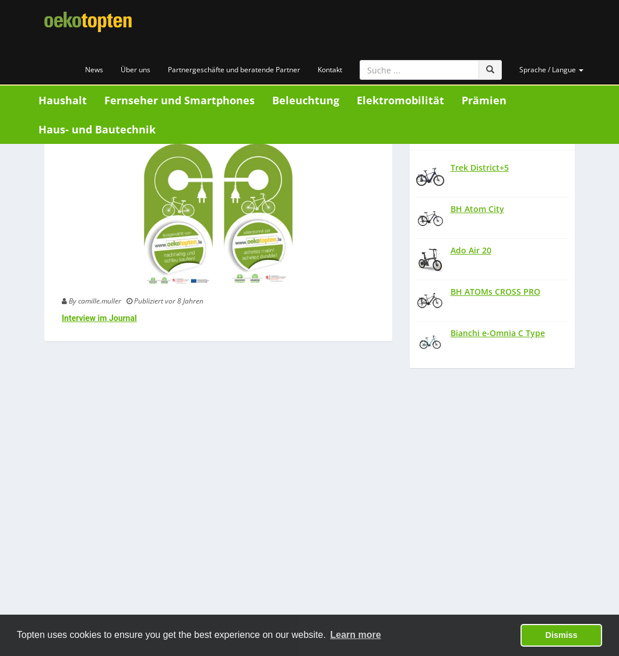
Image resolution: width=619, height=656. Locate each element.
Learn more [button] (355, 635)
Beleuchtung (305, 100)
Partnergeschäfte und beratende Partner (234, 70)
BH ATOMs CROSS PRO (495, 291)
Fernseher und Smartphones (179, 100)
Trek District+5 (480, 167)
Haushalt (62, 100)
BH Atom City (477, 208)
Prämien (484, 100)
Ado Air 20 (471, 250)
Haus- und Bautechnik (97, 129)
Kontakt (330, 70)
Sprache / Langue (551, 70)
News (94, 70)
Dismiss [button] (562, 635)
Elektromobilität (400, 100)
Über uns (135, 70)
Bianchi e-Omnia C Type (498, 332)
